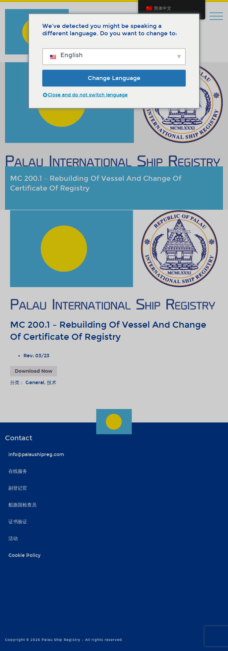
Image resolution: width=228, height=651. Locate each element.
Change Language (114, 77)
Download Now (33, 371)
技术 (51, 382)
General (34, 382)
